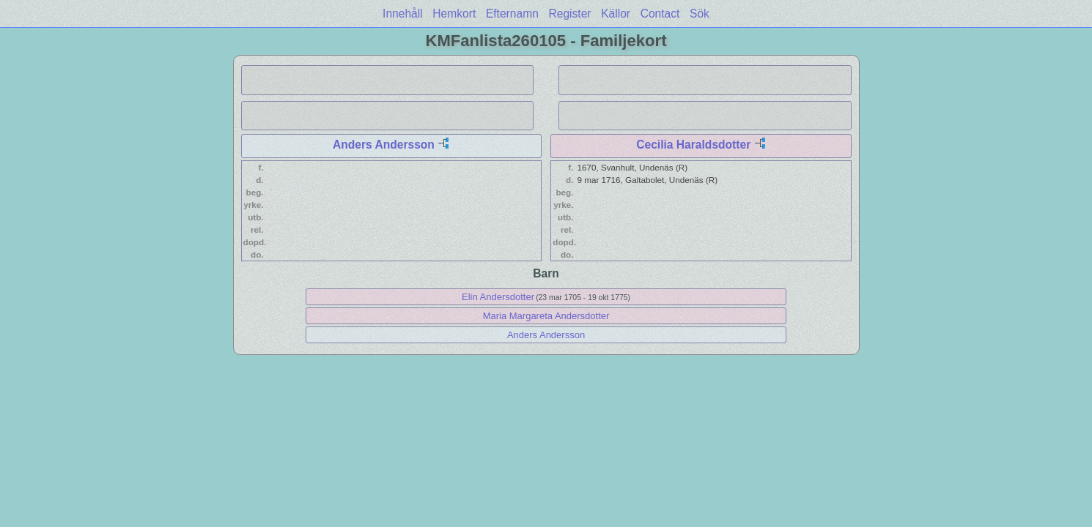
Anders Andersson (384, 144)
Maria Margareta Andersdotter (546, 315)
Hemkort (454, 13)
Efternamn (512, 13)
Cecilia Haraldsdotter (693, 144)
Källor (615, 13)
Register (569, 13)
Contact (660, 13)
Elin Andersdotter (498, 296)
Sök (699, 13)
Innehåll (403, 13)
